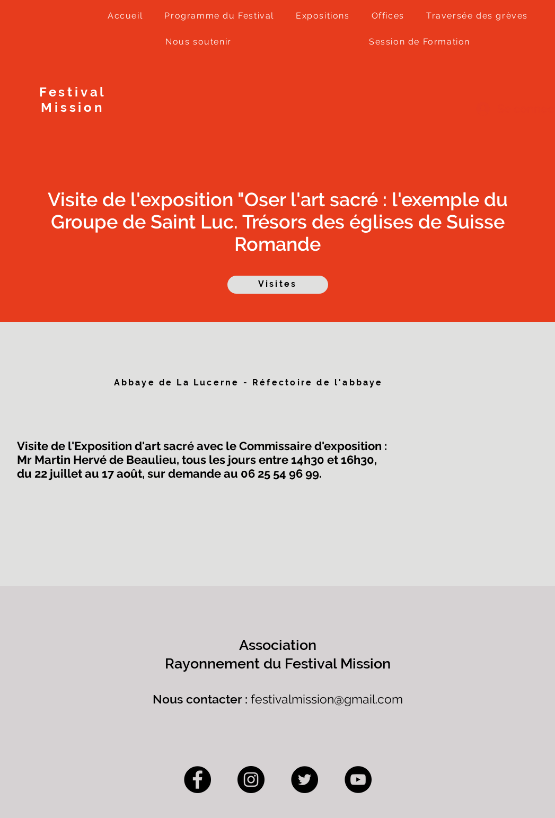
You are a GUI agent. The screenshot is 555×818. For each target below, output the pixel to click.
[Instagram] (251, 779)
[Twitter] (304, 779)
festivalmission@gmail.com (327, 699)
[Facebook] (197, 779)
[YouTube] (358, 779)
